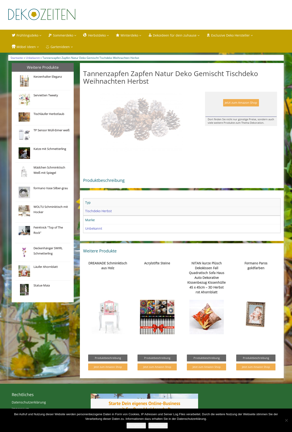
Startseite (17, 58)
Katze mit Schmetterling (50, 149)
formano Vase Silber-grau (51, 188)
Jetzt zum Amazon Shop (241, 103)
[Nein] (286, 420)
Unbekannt (33, 58)
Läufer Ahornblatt (46, 267)
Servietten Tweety (46, 95)
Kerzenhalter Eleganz (48, 77)
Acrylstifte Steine (157, 273)
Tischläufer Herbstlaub (49, 114)
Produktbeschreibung (108, 367)
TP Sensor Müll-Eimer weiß (52, 130)
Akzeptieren (136, 425)
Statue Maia (42, 285)
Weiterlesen (158, 425)
